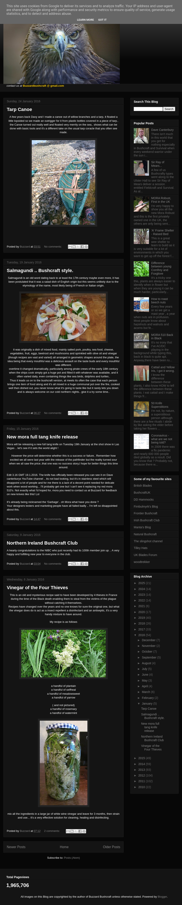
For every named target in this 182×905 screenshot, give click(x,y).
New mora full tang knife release (42, 436)
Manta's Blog (142, 527)
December (149, 640)
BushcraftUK (142, 492)
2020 (142, 612)
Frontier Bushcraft (145, 513)
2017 (142, 629)
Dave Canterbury (162, 129)
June (145, 674)
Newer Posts (16, 847)
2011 (142, 781)
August (147, 663)
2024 (142, 589)
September (149, 657)
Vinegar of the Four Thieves (37, 587)
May (145, 680)
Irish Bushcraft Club (147, 520)
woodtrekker (142, 562)
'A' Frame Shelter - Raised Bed (162, 232)
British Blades (143, 485)
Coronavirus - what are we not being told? (161, 439)
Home (64, 847)
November (149, 646)
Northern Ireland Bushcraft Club (42, 543)
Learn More (85, 19)
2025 (142, 583)
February (148, 698)
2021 (142, 606)
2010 (142, 787)
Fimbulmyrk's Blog (146, 506)
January (147, 703)
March (146, 692)
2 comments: (52, 830)
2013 (142, 769)
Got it (102, 19)
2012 (142, 775)
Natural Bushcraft (145, 534)
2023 (142, 594)
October (147, 651)
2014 (142, 764)
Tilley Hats (141, 548)
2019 (142, 617)
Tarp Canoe (19, 109)
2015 (142, 758)
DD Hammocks (144, 499)
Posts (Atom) (72, 857)
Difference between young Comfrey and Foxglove (161, 268)
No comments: (53, 246)
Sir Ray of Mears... (157, 163)
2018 (142, 623)
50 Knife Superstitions (159, 404)
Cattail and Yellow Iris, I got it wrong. (163, 369)
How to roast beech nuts (159, 300)
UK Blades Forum (145, 555)
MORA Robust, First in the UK (161, 199)
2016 (142, 635)
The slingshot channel (148, 541)
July (145, 669)
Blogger (162, 896)
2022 (142, 600)
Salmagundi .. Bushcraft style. (40, 270)
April (145, 686)
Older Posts (111, 847)
